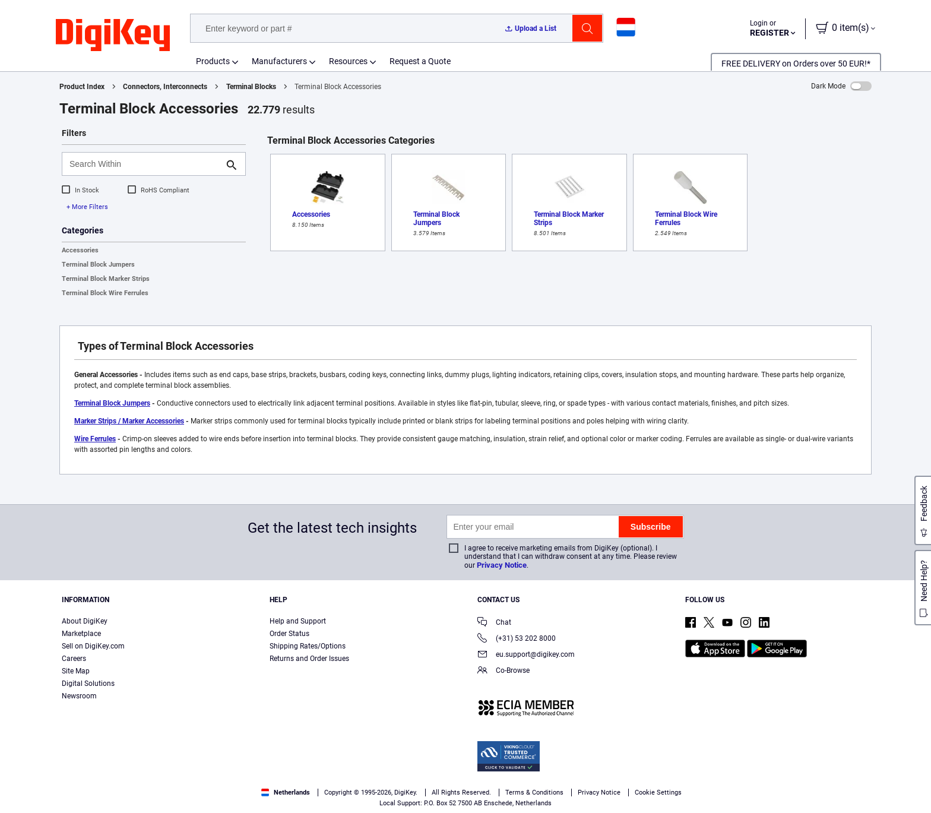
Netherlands (285, 792)
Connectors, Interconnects (165, 87)
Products (213, 61)
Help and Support (298, 621)
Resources (348, 61)
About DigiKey (84, 621)
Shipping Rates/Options (308, 646)
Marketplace (81, 633)
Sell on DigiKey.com (93, 646)
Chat (494, 623)
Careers (74, 658)
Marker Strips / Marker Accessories (129, 421)
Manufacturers (279, 61)
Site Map (76, 671)
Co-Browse (503, 671)
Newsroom (79, 696)
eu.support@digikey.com (526, 655)
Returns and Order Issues (309, 658)
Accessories (80, 250)
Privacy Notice (502, 565)
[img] (113, 35)
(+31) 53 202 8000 (516, 639)
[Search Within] (144, 164)
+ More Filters (87, 207)
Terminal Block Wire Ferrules (105, 293)
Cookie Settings (658, 792)
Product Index (81, 87)
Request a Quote (420, 61)
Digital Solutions (88, 683)
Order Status (289, 633)
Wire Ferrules (95, 439)
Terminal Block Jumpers (98, 264)
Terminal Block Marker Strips (106, 279)
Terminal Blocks (251, 87)
